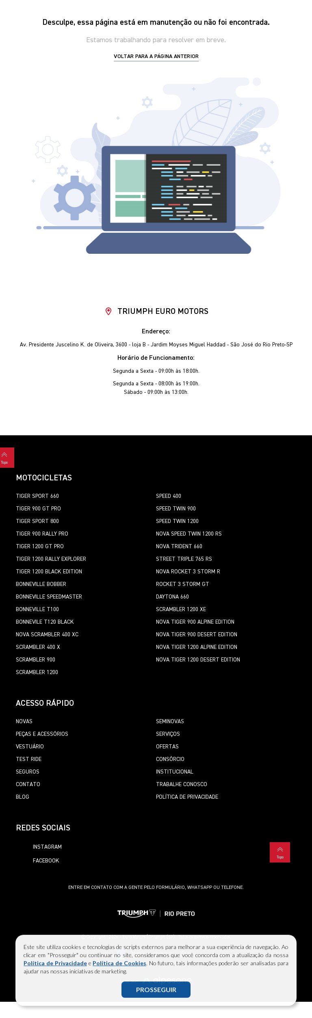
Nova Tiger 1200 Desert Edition (198, 660)
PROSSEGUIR (156, 990)
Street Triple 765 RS (184, 559)
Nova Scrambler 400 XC (47, 635)
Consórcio (170, 759)
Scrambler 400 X (38, 647)
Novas (24, 721)
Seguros (27, 772)
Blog (22, 797)
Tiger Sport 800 (37, 521)
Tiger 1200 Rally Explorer (51, 559)
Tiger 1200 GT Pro (40, 546)
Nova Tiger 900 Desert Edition (196, 635)
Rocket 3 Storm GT (182, 584)
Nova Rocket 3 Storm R (188, 572)
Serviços (168, 734)
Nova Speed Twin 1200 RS (189, 534)
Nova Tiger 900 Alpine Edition (195, 622)
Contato (28, 784)
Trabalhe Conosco (181, 784)
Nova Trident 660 (179, 546)
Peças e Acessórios (42, 734)
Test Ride (28, 759)
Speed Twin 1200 (177, 521)
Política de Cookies (119, 963)
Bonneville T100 (37, 609)
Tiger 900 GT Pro (38, 509)
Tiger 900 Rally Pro (42, 534)
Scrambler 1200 (37, 672)
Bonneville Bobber (41, 584)
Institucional (174, 772)
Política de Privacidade (55, 963)
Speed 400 (168, 496)
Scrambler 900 (35, 660)
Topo (280, 852)
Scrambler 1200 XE (181, 609)
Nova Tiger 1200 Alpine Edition (196, 647)
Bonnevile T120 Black (45, 622)
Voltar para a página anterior (156, 56)
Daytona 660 (172, 597)
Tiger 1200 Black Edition (49, 572)
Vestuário (30, 747)
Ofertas (167, 747)
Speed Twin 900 (176, 509)
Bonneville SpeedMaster (49, 597)
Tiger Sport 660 (37, 496)
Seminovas (170, 721)
